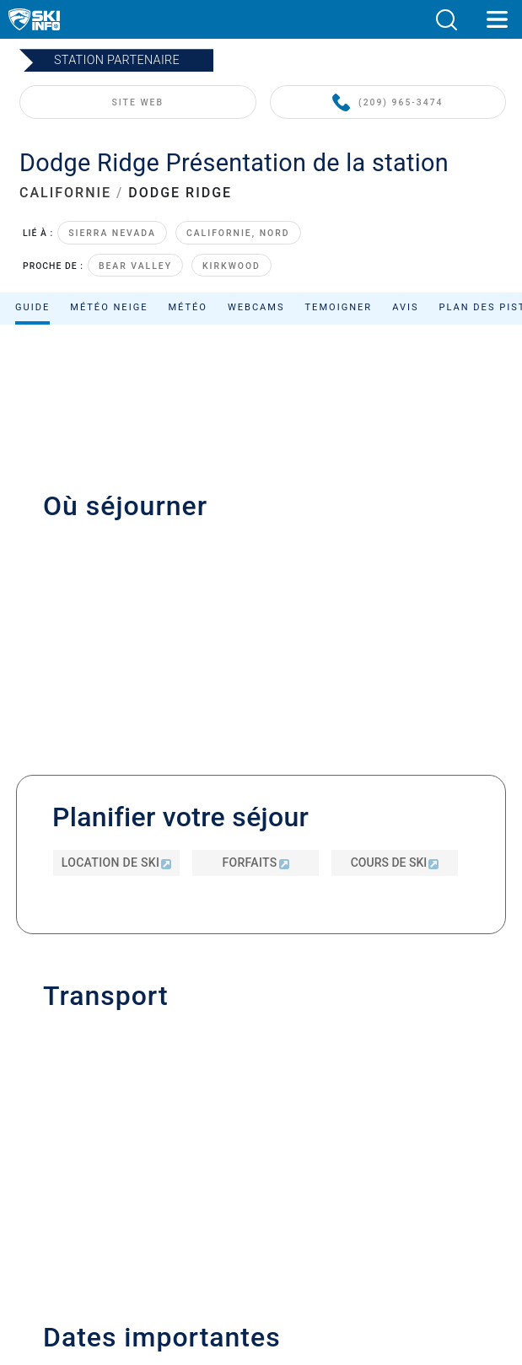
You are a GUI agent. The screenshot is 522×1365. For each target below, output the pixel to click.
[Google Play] (223, 1281)
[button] (446, 20)
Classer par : (352, 425)
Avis (405, 307)
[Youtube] (197, 1235)
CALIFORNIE (65, 193)
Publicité (261, 1040)
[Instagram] (290, 1235)
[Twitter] (243, 1235)
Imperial (293, 1166)
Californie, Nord (238, 233)
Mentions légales (261, 1090)
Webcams (256, 307)
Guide (32, 307)
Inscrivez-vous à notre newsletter (261, 1066)
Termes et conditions (260, 1128)
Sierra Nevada (112, 233)
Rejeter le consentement (261, 1185)
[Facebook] (336, 1235)
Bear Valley (135, 266)
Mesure (258, 1166)
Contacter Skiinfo (261, 1017)
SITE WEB (138, 102)
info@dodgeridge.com (126, 732)
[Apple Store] (314, 1281)
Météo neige (109, 307)
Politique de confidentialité (260, 1110)
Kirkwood (231, 266)
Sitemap (261, 1147)
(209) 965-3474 (387, 103)
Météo (187, 307)
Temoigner (339, 307)
